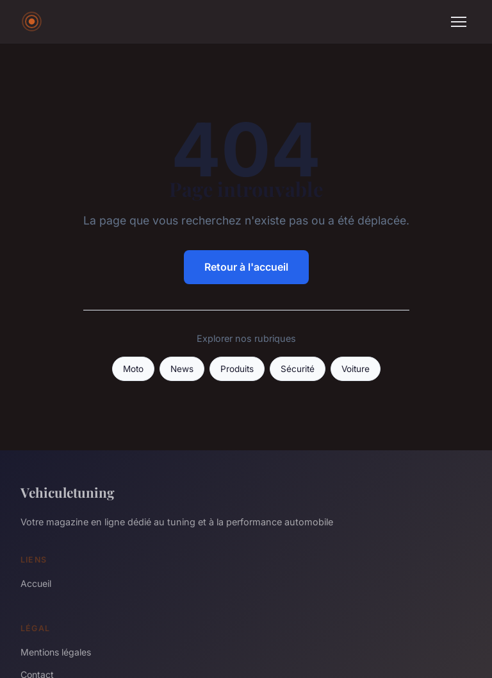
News (181, 369)
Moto (133, 369)
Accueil (35, 583)
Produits (237, 369)
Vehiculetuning (67, 492)
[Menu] (459, 22)
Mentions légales (55, 652)
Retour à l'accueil (246, 266)
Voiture (355, 369)
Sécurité (298, 369)
